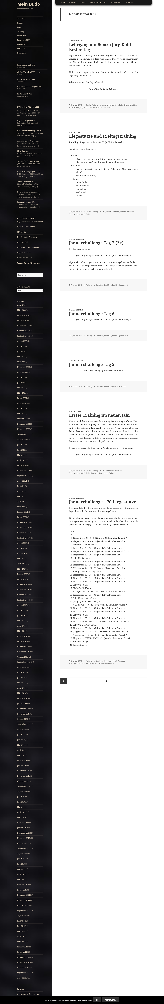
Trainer (89, 214)
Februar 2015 (22, 885)
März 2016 (21, 817)
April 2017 (21, 750)
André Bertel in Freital (26, 79)
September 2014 (23, 910)
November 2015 (23, 838)
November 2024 (23, 367)
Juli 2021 (20, 486)
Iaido (19, 27)
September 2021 (23, 476)
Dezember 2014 (23, 895)
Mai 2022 (20, 455)
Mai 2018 (20, 683)
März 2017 (21, 755)
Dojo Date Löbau (24, 252)
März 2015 (21, 879)
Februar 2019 (22, 636)
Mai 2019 (20, 621)
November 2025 (23, 325)
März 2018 (21, 693)
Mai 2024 (20, 388)
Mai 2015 (20, 869)
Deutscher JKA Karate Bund (28, 247)
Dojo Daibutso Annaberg (27, 237)
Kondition (133, 105)
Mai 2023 (20, 413)
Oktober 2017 (22, 719)
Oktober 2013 (22, 967)
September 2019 (23, 600)
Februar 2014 (22, 947)
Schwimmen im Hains (26, 65)
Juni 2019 (21, 615)
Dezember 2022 (23, 424)
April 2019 (21, 626)
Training (20, 31)
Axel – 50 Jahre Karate (98, 2)
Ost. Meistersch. (116, 2)
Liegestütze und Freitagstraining (102, 136)
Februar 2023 (22, 419)
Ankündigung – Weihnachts (28, 141)
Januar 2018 (22, 703)
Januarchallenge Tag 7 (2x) (96, 242)
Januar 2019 (22, 641)
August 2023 (22, 403)
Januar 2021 (22, 517)
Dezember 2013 (23, 957)
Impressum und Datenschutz (28, 994)
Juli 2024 (20, 377)
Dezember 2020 (23, 522)
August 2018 (22, 667)
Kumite (72, 107)
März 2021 (21, 507)
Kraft (115, 661)
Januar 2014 (22, 952)
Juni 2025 (21, 351)
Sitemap (20, 989)
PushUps (130, 211)
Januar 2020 (22, 579)
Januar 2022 (22, 465)
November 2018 (23, 652)
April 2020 (21, 564)
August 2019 (22, 605)
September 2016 (23, 786)
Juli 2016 (20, 797)
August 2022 (22, 439)
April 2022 (21, 460)
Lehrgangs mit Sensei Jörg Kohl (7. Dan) (103, 55)
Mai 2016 (20, 807)
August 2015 (22, 853)
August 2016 (22, 791)
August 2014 (22, 916)
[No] (161, 1000)
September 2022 (23, 434)
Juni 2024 (21, 382)
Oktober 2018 (22, 657)
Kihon (126, 105)
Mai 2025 (20, 357)
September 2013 (23, 972)
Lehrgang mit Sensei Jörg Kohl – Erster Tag (101, 47)
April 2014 (21, 936)
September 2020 (23, 538)
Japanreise (129, 2)
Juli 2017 (20, 734)
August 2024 (22, 372)
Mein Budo (28, 4)
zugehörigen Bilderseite (80, 75)
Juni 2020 (21, 553)
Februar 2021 (22, 512)
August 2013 (22, 978)
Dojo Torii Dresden (24, 258)
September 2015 (23, 848)
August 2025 (22, 341)
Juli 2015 (20, 859)
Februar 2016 (22, 822)
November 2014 (23, 900)
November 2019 (23, 589)
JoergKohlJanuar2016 (110, 105)
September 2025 (23, 336)
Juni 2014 (21, 926)
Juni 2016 (21, 802)
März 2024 (21, 393)
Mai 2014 (20, 931)
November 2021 (23, 470)
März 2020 (21, 569)
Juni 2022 (21, 450)
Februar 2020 (22, 574)
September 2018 (23, 662)
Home (63, 2)
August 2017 (22, 729)
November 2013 (23, 962)
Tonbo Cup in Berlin (25, 181)
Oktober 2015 (22, 843)
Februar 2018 (22, 698)
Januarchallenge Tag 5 (91, 364)
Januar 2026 (22, 320)
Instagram (21, 53)
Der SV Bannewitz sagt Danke (29, 131)
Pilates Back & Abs (24, 94)
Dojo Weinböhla (23, 242)
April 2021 (21, 501)
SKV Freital (21, 232)
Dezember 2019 (23, 584)
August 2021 (22, 481)
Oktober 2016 (22, 781)
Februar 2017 (22, 760)
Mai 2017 (20, 745)
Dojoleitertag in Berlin (26, 120)
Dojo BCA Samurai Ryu (26, 227)
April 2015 (21, 874)
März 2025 (21, 362)
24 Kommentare (107, 663)
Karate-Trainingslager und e (28, 171)
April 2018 (21, 688)
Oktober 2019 (22, 595)
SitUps (109, 107)
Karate (20, 23)
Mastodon (21, 48)
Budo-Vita (21, 44)
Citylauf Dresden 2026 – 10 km (29, 72)
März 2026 (21, 310)
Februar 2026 (22, 315)
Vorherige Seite (63, 681)
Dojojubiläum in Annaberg (27, 192)
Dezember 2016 (23, 771)
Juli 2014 (20, 921)
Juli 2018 (20, 672)
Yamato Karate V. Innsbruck (28, 263)
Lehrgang (79, 107)
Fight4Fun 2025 (23, 151)
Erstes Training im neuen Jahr (99, 415)
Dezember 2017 (23, 709)
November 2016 (23, 776)
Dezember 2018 (23, 646)
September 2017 (23, 724)
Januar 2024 (22, 398)
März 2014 (21, 941)
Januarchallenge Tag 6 (91, 313)
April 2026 (21, 305)
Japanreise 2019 (23, 40)
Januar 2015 (22, 890)
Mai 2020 (20, 558)
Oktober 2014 (22, 905)
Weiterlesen (110, 1000)
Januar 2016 (22, 828)
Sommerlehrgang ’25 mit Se (28, 202)
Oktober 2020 (22, 533)
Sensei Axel (21, 36)
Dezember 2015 (23, 833)
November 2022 (23, 429)
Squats (124, 386)
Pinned (87, 107)
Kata (121, 105)
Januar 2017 (22, 765)
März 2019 (21, 631)
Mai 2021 (20, 496)
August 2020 (22, 543)
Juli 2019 (20, 610)
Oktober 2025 (22, 331)
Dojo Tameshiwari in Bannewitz (30, 221)
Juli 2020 (20, 548)
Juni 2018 (21, 677)
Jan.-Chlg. (94, 89)
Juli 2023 (20, 408)
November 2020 (23, 527)
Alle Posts (21, 18)
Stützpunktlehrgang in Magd (28, 161)
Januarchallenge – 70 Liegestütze (102, 501)
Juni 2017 (21, 740)
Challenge (100, 661)
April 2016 (21, 812)
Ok (97, 1000)
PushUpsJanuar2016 (98, 107)
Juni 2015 (21, 864)
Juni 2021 (21, 491)
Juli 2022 (20, 445)
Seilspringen (91, 473)
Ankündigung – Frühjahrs (27, 110)
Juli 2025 (20, 346)
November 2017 (23, 714)
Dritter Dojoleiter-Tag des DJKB (29, 86)
